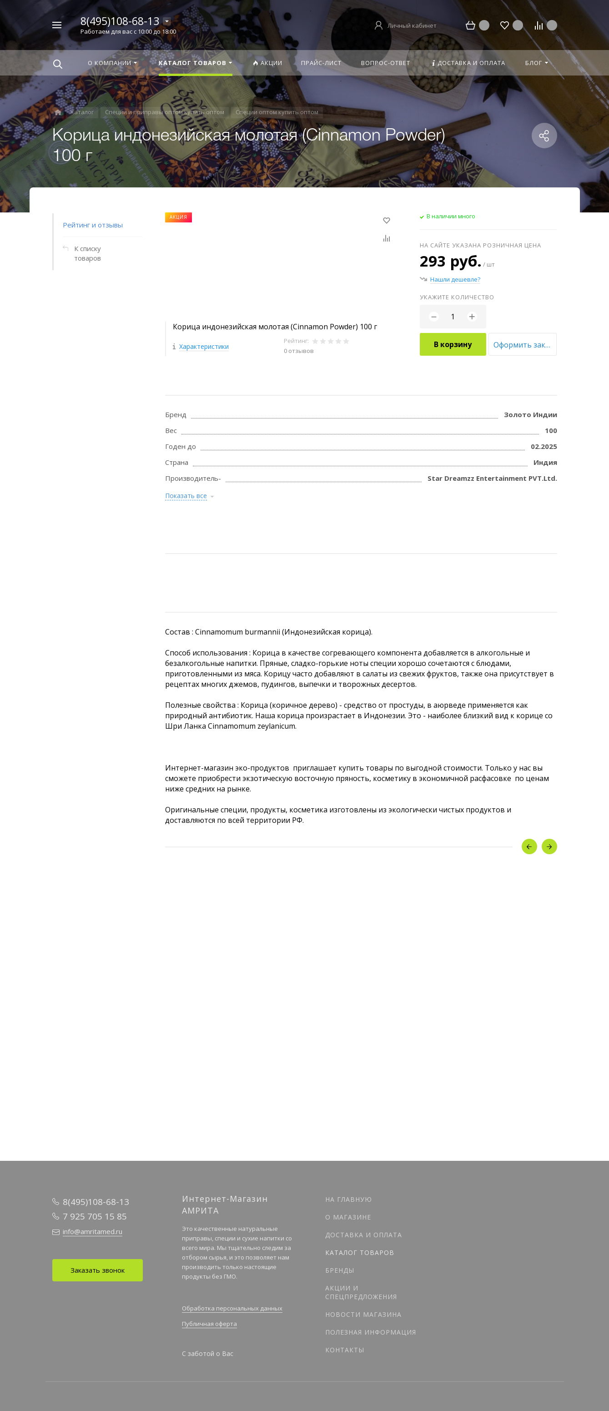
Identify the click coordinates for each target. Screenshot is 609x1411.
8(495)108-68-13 (120, 21)
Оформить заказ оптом (525, 345)
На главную (348, 1199)
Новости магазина (363, 1314)
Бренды (339, 1270)
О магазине (348, 1217)
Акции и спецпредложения (361, 1292)
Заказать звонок (97, 1270)
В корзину (453, 344)
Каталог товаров (359, 1252)
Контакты (344, 1349)
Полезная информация (370, 1332)
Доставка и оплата (363, 1234)
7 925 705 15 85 (95, 1216)
